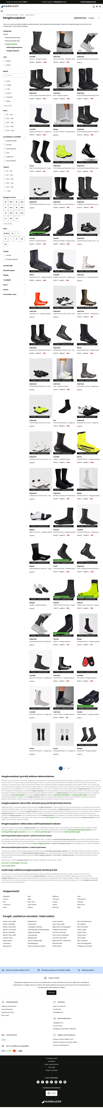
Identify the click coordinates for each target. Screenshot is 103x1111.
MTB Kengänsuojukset (14, 51)
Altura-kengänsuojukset (41, 847)
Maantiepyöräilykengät (12, 41)
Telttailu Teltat (7, 942)
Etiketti (14, 279)
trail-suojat (50, 821)
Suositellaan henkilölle (14, 141)
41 (5, 222)
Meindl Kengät (57, 947)
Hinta (14, 114)
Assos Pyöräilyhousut (84, 925)
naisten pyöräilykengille (72, 836)
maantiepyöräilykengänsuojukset (79, 833)
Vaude (54, 908)
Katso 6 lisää (8, 109)
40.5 (22, 217)
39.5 (11, 217)
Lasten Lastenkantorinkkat (36, 950)
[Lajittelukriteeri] (93, 22)
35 (5, 206)
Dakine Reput (56, 950)
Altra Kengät (81, 942)
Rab (4, 906)
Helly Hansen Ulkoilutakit (60, 939)
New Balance (81, 903)
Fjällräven (55, 900)
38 (16, 211)
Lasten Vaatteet (57, 925)
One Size (6, 237)
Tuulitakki (14, 284)
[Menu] (2, 11)
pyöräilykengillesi (19, 799)
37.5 (11, 211)
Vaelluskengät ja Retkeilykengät (38, 933)
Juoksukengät (32, 939)
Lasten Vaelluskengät (35, 944)
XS (12, 237)
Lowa (4, 911)
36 (16, 206)
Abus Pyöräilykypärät (84, 947)
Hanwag (80, 906)
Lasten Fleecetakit (58, 928)
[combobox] (15, 79)
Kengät (22, 18)
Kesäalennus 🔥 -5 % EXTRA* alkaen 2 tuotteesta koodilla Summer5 (51, 15)
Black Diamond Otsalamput (61, 944)
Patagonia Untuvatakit (84, 950)
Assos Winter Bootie (8, 869)
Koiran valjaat (81, 933)
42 (16, 222)
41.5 (11, 222)
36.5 (22, 206)
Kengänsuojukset (11, 48)
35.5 (11, 206)
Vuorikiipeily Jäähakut (35, 931)
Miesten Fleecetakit (9, 939)
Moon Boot (31, 906)
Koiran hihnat (81, 936)
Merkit (14, 75)
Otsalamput (7, 947)
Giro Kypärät (81, 928)
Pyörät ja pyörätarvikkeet (12, 18)
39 (5, 217)
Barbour (30, 911)
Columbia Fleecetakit (59, 942)
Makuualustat (7, 944)
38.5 (22, 211)
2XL (22, 242)
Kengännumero (14, 201)
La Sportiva (6, 908)
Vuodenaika (14, 269)
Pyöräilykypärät (33, 947)
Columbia (55, 903)
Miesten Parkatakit (9, 936)
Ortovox (5, 903)
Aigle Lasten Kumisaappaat (61, 931)
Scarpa (54, 906)
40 (16, 217)
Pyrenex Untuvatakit (59, 936)
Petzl (78, 911)
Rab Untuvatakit (82, 931)
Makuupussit (7, 950)
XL (16, 242)
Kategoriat (14, 35)
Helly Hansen (32, 908)
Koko (14, 232)
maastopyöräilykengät (79, 799)
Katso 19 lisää (8, 227)
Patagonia (6, 900)
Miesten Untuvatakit (9, 933)
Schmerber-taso (14, 298)
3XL (5, 248)
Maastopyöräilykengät (12, 44)
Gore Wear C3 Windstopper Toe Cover (14, 867)
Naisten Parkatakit (9, 928)
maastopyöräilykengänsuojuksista (13, 836)
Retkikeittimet (32, 925)
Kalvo (14, 289)
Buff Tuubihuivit (82, 944)
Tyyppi (14, 255)
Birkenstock (81, 908)
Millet (29, 903)
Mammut (55, 911)
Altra (29, 900)
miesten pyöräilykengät (42, 836)
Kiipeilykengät (32, 942)
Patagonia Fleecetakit (59, 933)
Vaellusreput (32, 928)
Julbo (79, 900)
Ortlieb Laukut (81, 939)
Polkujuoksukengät (34, 936)
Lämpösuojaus (14, 274)
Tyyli (14, 61)
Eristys (14, 293)
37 (5, 211)
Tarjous (14, 171)
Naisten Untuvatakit (9, 925)
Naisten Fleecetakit (9, 931)
